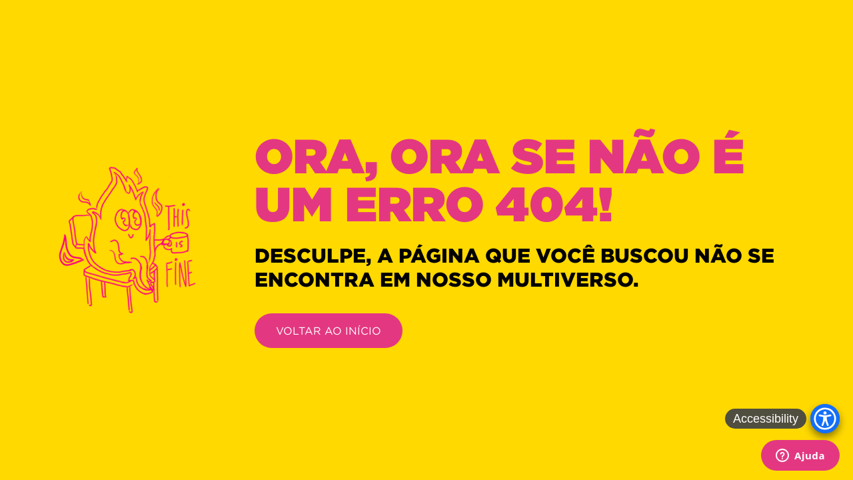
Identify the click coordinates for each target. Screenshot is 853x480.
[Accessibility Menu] (825, 418)
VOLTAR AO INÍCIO (328, 330)
